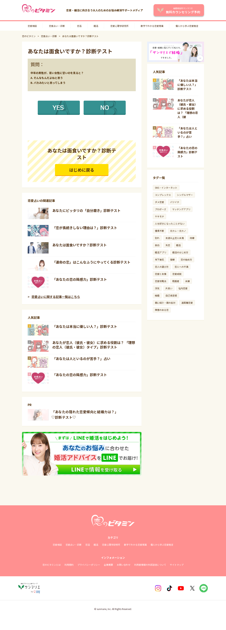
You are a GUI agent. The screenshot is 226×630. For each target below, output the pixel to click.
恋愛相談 (32, 25)
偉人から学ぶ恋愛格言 (187, 25)
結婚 (157, 295)
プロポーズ (160, 209)
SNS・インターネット (166, 187)
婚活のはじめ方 (180, 252)
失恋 (168, 245)
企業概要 (108, 564)
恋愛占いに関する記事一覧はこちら (55, 297)
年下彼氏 (159, 259)
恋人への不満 (181, 266)
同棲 (192, 238)
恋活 (79, 25)
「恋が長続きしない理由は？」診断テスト (84, 227)
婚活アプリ (160, 252)
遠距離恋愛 (187, 302)
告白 (157, 245)
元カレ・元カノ (178, 230)
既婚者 (175, 281)
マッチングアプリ (181, 209)
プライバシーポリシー (88, 564)
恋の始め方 (186, 259)
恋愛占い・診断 (57, 25)
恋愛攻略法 (160, 281)
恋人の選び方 (162, 266)
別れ (157, 238)
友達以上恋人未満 (175, 238)
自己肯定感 (171, 295)
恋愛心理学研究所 (119, 25)
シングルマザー (185, 194)
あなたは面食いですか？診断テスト (79, 244)
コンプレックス (163, 194)
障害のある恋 (162, 309)
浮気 (157, 288)
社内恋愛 (183, 288)
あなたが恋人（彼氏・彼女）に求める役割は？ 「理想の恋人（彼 (187, 108)
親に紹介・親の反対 (165, 302)
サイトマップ (177, 564)
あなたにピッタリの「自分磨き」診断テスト (86, 210)
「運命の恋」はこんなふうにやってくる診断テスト (91, 262)
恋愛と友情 (160, 273)
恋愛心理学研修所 (111, 544)
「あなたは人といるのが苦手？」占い (81, 358)
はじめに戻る (81, 170)
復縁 (172, 259)
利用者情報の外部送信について (150, 564)
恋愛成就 (176, 273)
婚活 (96, 25)
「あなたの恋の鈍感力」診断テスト (79, 279)
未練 (187, 281)
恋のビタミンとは (51, 564)
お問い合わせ (123, 564)
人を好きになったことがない (169, 223)
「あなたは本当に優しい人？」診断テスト (84, 326)
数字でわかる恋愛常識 (152, 25)
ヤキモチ (159, 216)
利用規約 (69, 564)
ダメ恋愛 (159, 202)
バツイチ (174, 202)
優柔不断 (159, 230)
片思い (169, 288)
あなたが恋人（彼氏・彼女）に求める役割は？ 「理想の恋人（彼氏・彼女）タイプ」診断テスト (93, 344)
